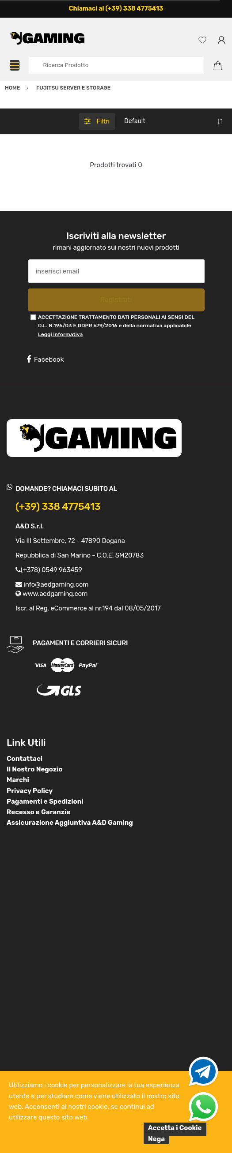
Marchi (18, 780)
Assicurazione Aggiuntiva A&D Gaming (70, 823)
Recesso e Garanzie (38, 812)
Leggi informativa (60, 334)
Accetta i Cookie (175, 1128)
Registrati (116, 300)
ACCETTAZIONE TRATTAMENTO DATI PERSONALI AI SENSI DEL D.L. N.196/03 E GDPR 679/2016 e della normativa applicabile (116, 325)
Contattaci (24, 759)
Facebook (45, 359)
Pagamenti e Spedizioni (45, 801)
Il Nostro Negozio (35, 769)
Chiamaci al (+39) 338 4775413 (116, 8)
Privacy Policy (30, 791)
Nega (156, 1139)
